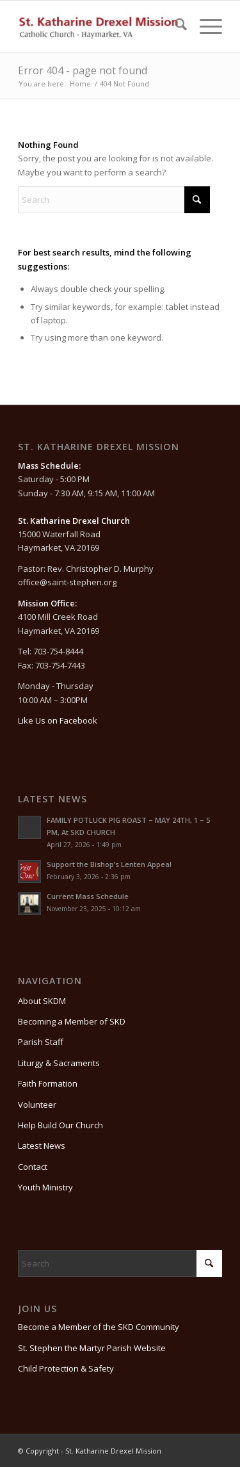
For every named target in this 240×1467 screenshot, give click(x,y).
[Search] (174, 26)
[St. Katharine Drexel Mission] (99, 26)
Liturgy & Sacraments (59, 1063)
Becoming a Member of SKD (71, 1021)
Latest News (41, 1145)
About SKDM (42, 1001)
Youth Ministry (45, 1187)
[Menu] (204, 26)
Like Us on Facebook (57, 720)
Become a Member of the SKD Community (98, 1327)
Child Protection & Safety (66, 1368)
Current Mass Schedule (88, 896)
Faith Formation (47, 1083)
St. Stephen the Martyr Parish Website (92, 1348)
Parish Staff (40, 1042)
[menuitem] (174, 26)
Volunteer (37, 1104)
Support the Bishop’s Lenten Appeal (109, 864)
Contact (32, 1166)
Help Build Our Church (60, 1125)
